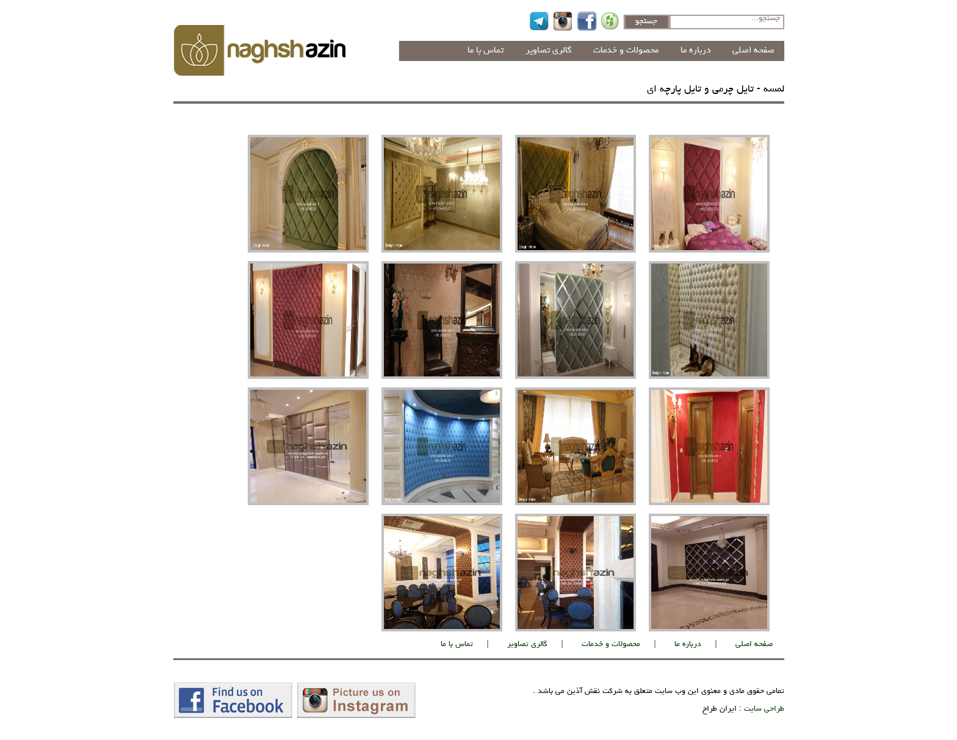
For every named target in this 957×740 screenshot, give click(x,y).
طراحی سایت (764, 709)
